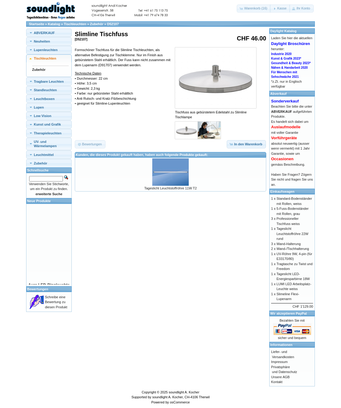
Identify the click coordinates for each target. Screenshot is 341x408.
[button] (254, 8)
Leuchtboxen (44, 99)
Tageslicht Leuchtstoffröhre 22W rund (292, 233)
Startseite (36, 24)
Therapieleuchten (47, 133)
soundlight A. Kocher (184, 392)
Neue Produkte (39, 201)
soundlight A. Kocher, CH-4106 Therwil (181, 397)
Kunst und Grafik (47, 124)
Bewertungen (37, 289)
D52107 (113, 24)
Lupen (39, 107)
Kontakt (276, 382)
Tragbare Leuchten (49, 81)
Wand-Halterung (289, 244)
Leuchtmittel (43, 155)
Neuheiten (42, 41)
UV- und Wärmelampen (45, 144)
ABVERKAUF (44, 33)
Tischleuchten (75, 24)
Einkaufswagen (282, 191)
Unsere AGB (280, 377)
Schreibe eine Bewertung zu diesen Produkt (56, 302)
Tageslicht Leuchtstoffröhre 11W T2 (170, 188)
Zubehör (96, 24)
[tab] (49, 33)
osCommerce (180, 402)
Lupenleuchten (45, 50)
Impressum (279, 362)
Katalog (54, 24)
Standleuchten (45, 90)
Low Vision (42, 116)
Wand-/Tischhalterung (293, 249)
